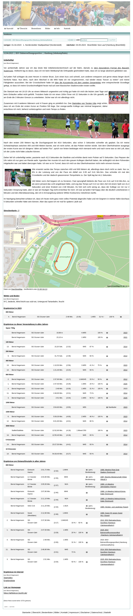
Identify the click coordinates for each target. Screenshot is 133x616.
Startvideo (8, 578)
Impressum (74, 612)
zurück (6, 606)
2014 (125, 347)
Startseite (26, 612)
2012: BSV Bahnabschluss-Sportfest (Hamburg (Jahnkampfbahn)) (110, 522)
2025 (125, 384)
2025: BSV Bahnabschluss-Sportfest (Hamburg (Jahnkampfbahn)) (110, 561)
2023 (125, 333)
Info (57, 28)
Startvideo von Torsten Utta (84, 103)
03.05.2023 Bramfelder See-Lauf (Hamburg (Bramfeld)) (100, 45)
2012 (125, 379)
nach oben (12, 606)
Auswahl (8, 28)
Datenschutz (96, 612)
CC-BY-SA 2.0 (42, 289)
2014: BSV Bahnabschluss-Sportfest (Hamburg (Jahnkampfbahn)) (110, 552)
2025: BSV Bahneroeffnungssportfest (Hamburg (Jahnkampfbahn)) (111, 532)
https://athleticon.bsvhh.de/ (15, 593)
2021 (125, 337)
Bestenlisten (36, 28)
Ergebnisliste (9, 580)
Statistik (67, 28)
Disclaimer (85, 612)
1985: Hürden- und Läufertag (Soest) (114, 507)
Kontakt (64, 612)
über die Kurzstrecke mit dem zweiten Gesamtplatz (78, 82)
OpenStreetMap (16, 289)
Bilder (47, 28)
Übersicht (22, 28)
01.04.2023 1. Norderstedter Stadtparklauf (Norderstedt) (37, 45)
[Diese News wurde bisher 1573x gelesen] (17, 600)
